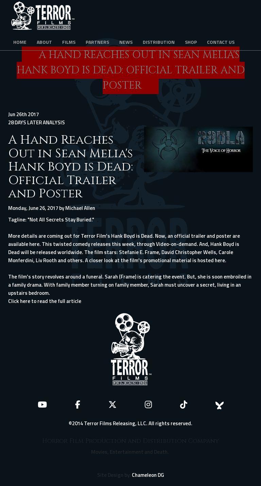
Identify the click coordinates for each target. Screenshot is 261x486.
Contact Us (220, 42)
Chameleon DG (148, 475)
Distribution (159, 42)
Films (68, 42)
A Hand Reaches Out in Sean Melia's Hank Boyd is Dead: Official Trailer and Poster (70, 167)
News (126, 42)
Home (20, 42)
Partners (97, 42)
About (44, 42)
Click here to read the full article (44, 301)
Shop (191, 42)
